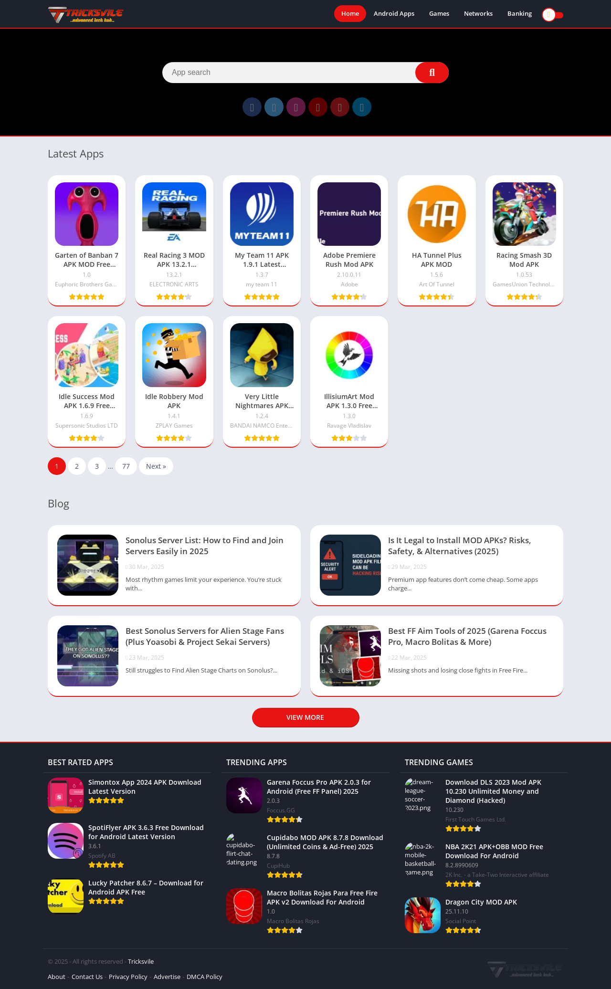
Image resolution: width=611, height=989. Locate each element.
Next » (156, 466)
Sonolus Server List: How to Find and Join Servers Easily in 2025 (205, 546)
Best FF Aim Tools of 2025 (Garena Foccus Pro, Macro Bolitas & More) (467, 636)
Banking (519, 14)
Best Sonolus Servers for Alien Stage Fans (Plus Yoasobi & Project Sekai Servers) (205, 636)
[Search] (305, 72)
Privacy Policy (128, 976)
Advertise (167, 976)
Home (350, 14)
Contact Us (87, 976)
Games (439, 14)
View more (305, 717)
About (56, 976)
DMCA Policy (204, 976)
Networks (478, 14)
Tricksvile (141, 961)
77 (126, 466)
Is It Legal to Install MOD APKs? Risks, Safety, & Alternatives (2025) (459, 546)
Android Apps (394, 14)
